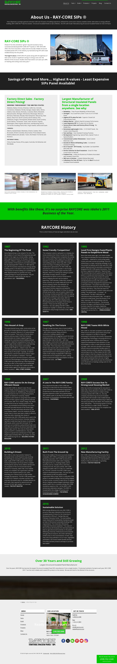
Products (86, 7)
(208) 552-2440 (107, 659)
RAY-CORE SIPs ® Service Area (57, 653)
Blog (100, 7)
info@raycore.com (61, 2)
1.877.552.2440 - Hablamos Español (94, 2)
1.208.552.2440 (76, 617)
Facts (73, 7)
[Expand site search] (110, 2)
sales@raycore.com (74, 2)
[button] (81, 49)
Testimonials (46, 653)
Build (78, 7)
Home (22, 615)
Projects (94, 7)
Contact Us (107, 7)
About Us (66, 7)
